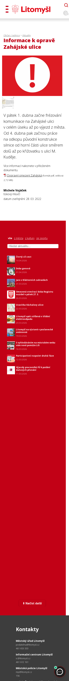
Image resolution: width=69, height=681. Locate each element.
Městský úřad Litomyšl (30, 641)
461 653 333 (22, 648)
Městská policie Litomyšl (31, 668)
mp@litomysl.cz (24, 672)
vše (10, 238)
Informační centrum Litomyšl (34, 654)
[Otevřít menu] (7, 9)
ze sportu (42, 238)
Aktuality (26, 35)
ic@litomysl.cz (23, 658)
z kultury (29, 238)
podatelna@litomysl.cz (27, 644)
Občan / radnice (12, 35)
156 (18, 675)
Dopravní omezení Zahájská (24, 175)
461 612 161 (22, 662)
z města (18, 238)
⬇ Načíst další (32, 603)
